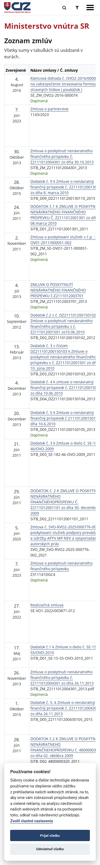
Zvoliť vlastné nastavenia (31, 821)
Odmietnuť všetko (50, 849)
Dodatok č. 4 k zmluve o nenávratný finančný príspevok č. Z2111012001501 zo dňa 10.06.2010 (64, 387)
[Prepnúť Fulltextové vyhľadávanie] (64, 7)
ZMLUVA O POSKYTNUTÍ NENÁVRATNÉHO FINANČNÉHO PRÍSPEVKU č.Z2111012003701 (58, 290)
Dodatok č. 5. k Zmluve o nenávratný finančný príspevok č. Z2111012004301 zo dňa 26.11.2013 (64, 708)
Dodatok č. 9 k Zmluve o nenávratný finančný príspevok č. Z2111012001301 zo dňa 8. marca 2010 (64, 187)
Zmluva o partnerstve (49, 108)
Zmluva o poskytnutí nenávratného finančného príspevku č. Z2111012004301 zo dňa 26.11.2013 (62, 677)
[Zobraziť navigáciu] (90, 7)
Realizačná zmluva (46, 605)
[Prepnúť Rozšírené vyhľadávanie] (77, 7)
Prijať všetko (50, 836)
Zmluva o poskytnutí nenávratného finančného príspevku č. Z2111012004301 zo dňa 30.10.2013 (62, 156)
